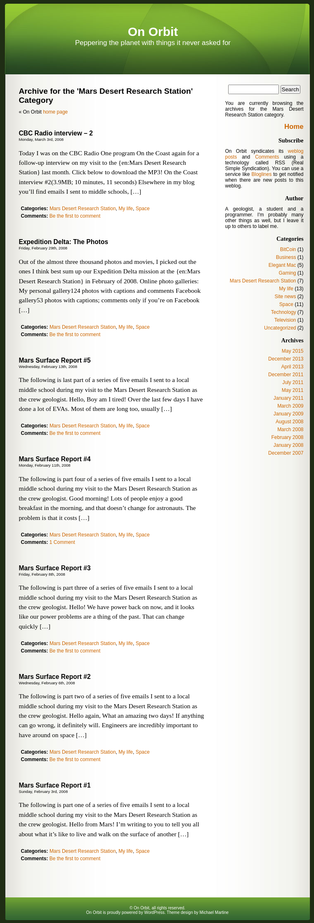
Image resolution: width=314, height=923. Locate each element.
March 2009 (290, 406)
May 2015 (293, 351)
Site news (285, 296)
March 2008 (290, 429)
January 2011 (289, 398)
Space (143, 208)
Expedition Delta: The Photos (64, 241)
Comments (267, 157)
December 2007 (285, 453)
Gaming (287, 273)
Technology (283, 312)
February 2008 (287, 437)
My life (125, 208)
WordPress (154, 912)
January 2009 (289, 414)
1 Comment (62, 542)
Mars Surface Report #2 (55, 676)
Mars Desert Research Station (83, 208)
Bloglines (261, 174)
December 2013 (285, 359)
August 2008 (289, 422)
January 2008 (289, 445)
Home (294, 127)
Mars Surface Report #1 (55, 785)
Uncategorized (280, 328)
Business (286, 257)
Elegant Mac (282, 265)
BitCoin (288, 249)
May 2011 (293, 390)
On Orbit (153, 31)
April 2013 (292, 367)
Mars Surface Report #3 (55, 568)
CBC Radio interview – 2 (56, 133)
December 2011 (285, 374)
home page (55, 112)
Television (285, 320)
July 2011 (292, 382)
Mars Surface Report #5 (55, 360)
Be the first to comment (75, 216)
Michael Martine (214, 912)
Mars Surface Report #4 (55, 459)
